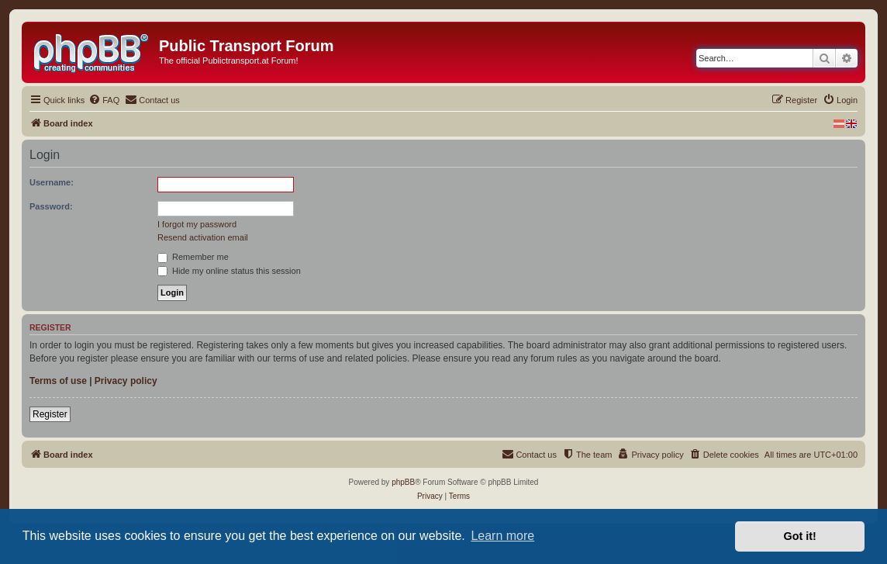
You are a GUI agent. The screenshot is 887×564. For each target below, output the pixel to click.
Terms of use (58, 380)
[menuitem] (103, 100)
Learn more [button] (502, 535)
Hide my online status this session (229, 270)
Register (50, 414)
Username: (51, 182)
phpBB (403, 482)
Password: (51, 206)
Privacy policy (126, 380)
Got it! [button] (800, 536)
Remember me (193, 256)
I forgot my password (196, 224)
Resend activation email (202, 237)
